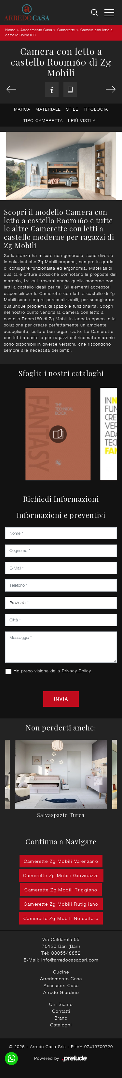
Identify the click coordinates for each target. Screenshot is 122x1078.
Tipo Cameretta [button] (43, 120)
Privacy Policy (76, 670)
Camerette (66, 30)
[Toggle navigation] (109, 12)
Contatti (61, 1011)
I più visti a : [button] (83, 120)
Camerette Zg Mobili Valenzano (61, 861)
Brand (61, 1018)
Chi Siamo (61, 1004)
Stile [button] (72, 109)
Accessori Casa (61, 985)
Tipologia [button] (96, 109)
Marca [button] (22, 109)
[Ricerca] (95, 12)
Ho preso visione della (52, 670)
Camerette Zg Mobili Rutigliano (61, 904)
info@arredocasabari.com (70, 959)
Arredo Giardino (61, 992)
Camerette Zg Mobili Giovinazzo (61, 875)
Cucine (61, 971)
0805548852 (66, 953)
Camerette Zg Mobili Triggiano (61, 889)
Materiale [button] (48, 109)
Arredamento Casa (36, 30)
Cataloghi (61, 1024)
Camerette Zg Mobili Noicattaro (61, 918)
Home (10, 30)
